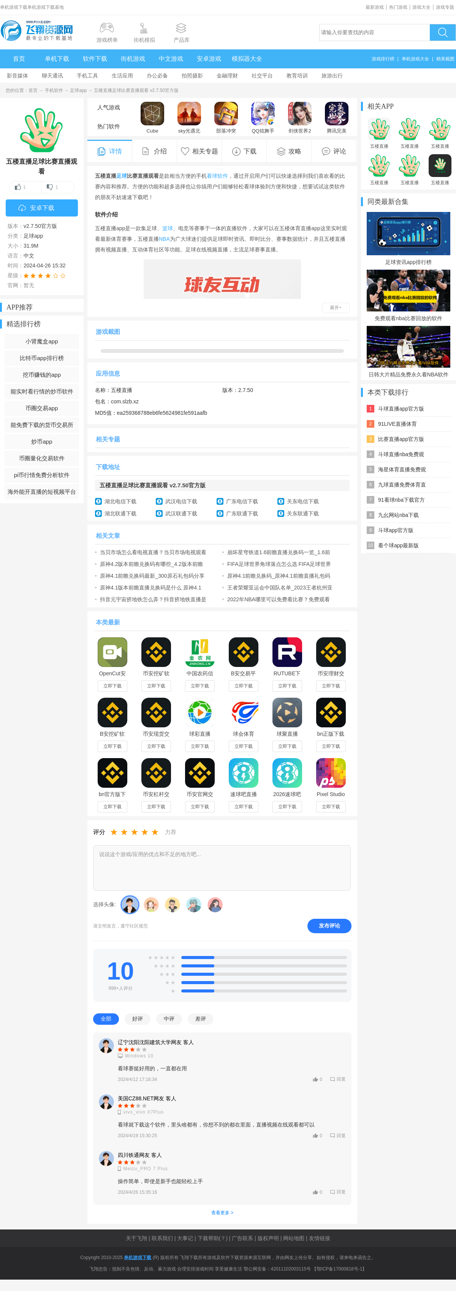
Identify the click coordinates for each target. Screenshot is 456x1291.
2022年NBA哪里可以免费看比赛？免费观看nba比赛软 (278, 599)
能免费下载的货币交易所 (42, 425)
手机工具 (87, 76)
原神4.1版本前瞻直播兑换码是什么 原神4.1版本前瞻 (150, 588)
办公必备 (157, 76)
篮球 (167, 228)
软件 (222, 176)
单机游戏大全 (415, 59)
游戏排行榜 (383, 59)
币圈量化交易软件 (42, 458)
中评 (169, 1019)
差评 (200, 1019)
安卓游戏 (209, 58)
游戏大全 (421, 7)
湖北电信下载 (120, 501)
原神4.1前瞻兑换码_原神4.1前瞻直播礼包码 (278, 576)
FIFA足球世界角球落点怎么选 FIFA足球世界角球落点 (279, 564)
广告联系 (242, 1238)
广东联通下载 (242, 513)
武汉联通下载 (181, 513)
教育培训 (297, 76)
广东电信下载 (242, 501)
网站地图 (293, 1238)
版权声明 (268, 1238)
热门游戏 (398, 7)
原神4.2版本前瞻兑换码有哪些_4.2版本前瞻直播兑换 (151, 564)
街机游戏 (133, 58)
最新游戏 (375, 7)
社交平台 (262, 76)
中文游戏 (171, 58)
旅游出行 (332, 76)
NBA (164, 239)
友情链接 (319, 1238)
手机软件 (54, 90)
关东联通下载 (303, 513)
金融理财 (227, 76)
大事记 (185, 1238)
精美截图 (445, 59)
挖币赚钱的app (42, 374)
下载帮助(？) (213, 1238)
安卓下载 (36, 208)
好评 (137, 1019)
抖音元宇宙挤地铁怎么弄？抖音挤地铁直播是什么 (153, 599)
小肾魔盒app (41, 341)
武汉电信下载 (181, 501)
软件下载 (95, 58)
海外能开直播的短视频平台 (42, 491)
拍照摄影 (192, 76)
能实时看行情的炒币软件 (42, 391)
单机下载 (57, 58)
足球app (78, 90)
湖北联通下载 (120, 513)
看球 (212, 176)
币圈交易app (41, 408)
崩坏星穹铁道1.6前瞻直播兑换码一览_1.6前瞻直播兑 (278, 552)
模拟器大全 (247, 58)
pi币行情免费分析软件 (42, 475)
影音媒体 (17, 76)
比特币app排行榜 (41, 358)
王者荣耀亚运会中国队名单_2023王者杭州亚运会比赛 (279, 588)
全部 (106, 1019)
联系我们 (162, 1238)
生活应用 (122, 76)
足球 (121, 176)
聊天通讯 (52, 76)
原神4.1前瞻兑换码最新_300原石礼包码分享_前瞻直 (152, 576)
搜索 (443, 32)
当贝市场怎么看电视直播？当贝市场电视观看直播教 (153, 552)
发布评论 (329, 926)
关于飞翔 (136, 1238)
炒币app (41, 441)
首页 (19, 58)
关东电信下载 (303, 501)
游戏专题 (445, 7)
